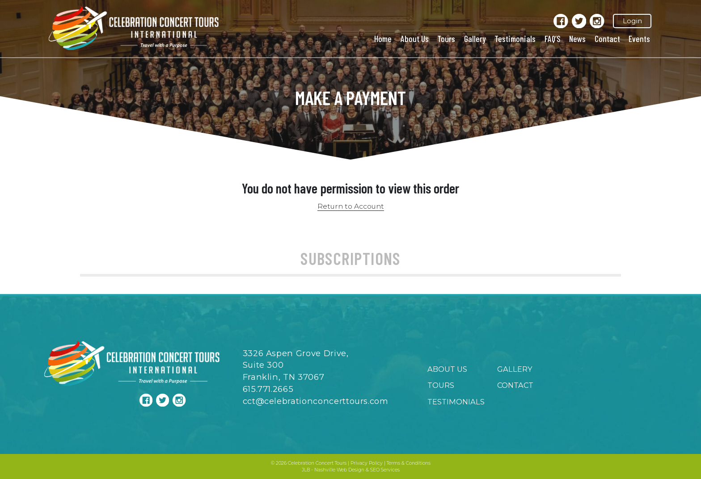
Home (383, 38)
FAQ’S (553, 38)
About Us (415, 38)
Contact (607, 38)
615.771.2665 (268, 389)
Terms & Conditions (409, 463)
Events (639, 38)
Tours (446, 38)
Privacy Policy (366, 463)
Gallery (475, 38)
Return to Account (350, 206)
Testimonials (515, 38)
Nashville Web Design (339, 470)
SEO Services (385, 470)
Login (632, 21)
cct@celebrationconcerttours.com (316, 401)
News (577, 38)
